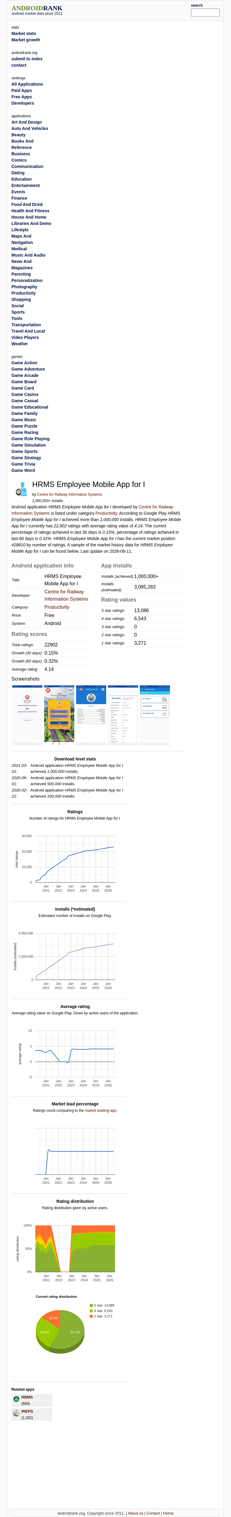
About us (135, 1513)
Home (168, 1513)
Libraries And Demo (31, 223)
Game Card (22, 388)
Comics (19, 160)
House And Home (28, 217)
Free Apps (21, 96)
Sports (18, 312)
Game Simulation (28, 445)
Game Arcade (24, 375)
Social (17, 305)
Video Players (25, 337)
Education (21, 179)
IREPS (27, 1411)
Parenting (21, 274)
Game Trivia (23, 464)
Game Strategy (26, 457)
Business (20, 153)
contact (18, 65)
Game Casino (24, 394)
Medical (19, 248)
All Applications (27, 84)
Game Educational (29, 407)
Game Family (24, 413)
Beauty (18, 134)
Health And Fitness (30, 210)
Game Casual (24, 400)
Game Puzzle (24, 426)
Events (18, 191)
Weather (19, 343)
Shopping (21, 299)
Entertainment (25, 185)
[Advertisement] (135, 10)
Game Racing (24, 432)
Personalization (26, 280)
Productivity (106, 513)
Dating (18, 172)
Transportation (26, 324)
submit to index (26, 58)
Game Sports (24, 451)
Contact (153, 1513)
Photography (24, 286)
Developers (22, 103)
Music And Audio (28, 255)
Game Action (24, 362)
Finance (19, 198)
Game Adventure (28, 369)
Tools (16, 318)
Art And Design (26, 122)
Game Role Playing (30, 438)
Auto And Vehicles (29, 128)
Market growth (25, 39)
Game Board (23, 381)
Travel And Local (28, 331)
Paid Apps (21, 90)
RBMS (27, 1397)
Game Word (23, 470)
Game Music (23, 419)
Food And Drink (27, 204)
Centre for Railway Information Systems (69, 494)
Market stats (23, 33)
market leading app (100, 1110)
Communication (27, 166)
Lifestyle (20, 229)
